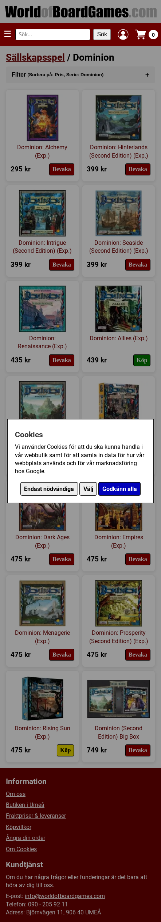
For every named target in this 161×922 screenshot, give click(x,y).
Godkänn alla (119, 489)
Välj (88, 489)
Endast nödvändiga (49, 489)
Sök (102, 34)
